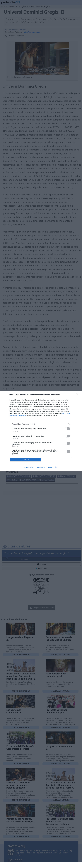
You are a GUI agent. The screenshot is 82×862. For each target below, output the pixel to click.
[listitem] (41, 424)
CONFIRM (26, 459)
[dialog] (41, 431)
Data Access (41, 467)
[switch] (67, 428)
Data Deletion (28, 467)
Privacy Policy (53, 467)
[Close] (78, 395)
